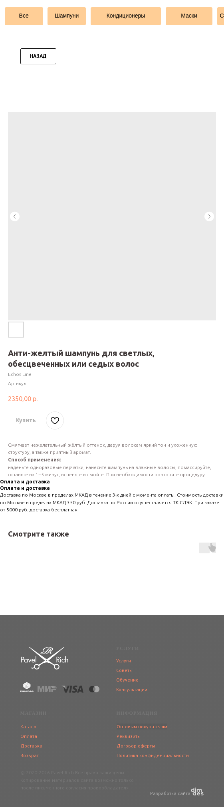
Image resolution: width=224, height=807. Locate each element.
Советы (124, 670)
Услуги (123, 661)
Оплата (28, 736)
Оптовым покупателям (142, 726)
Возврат (29, 755)
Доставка (31, 746)
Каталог (29, 726)
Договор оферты (136, 746)
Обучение (127, 680)
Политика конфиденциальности (153, 755)
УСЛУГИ (127, 648)
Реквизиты (129, 736)
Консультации (131, 689)
